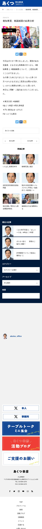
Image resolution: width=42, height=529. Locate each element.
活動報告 (21, 517)
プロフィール (21, 506)
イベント (21, 521)
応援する (21, 525)
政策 (21, 509)
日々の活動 (9, 30)
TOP (21, 502)
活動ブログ (21, 513)
